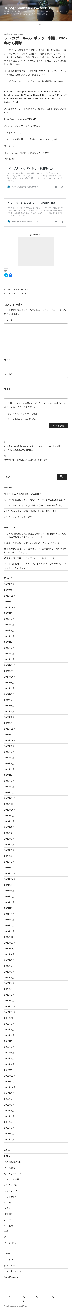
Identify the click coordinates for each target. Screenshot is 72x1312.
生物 (6, 1231)
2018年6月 (9, 1110)
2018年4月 (9, 1122)
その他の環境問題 (12, 1162)
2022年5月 (9, 839)
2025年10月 (10, 607)
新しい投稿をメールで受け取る (22, 419)
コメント (8, 320)
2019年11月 (10, 1012)
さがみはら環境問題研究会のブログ (27, 8)
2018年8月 (9, 1099)
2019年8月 (9, 1029)
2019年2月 (9, 1064)
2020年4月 (9, 983)
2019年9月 (9, 1024)
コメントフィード (12, 1271)
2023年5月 (9, 769)
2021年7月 (9, 896)
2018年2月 (9, 1133)
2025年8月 (9, 619)
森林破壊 (8, 1225)
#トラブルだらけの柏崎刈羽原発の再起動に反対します (30, 511)
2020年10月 (10, 948)
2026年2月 (9, 590)
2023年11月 (10, 735)
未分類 (7, 1220)
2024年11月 (10, 671)
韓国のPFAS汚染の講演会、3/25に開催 (23, 494)
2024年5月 (9, 700)
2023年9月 (9, 746)
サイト (7, 389)
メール (8, 374)
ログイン (8, 1260)
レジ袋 (7, 1202)
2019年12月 (10, 1006)
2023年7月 (9, 758)
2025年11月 (10, 602)
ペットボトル (31, 289)
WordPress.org (11, 1277)
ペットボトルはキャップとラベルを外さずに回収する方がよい (34, 564)
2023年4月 (9, 775)
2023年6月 (9, 763)
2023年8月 (9, 752)
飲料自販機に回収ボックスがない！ (21, 558)
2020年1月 (9, 1001)
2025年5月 (9, 636)
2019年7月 (9, 1035)
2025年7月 (9, 625)
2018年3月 (9, 1128)
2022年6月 (9, 833)
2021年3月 (9, 920)
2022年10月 (10, 810)
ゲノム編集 (9, 1168)
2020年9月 (9, 954)
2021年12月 (10, 868)
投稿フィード (10, 1265)
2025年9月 (9, 613)
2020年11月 (10, 943)
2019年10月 (10, 1018)
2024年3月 (9, 711)
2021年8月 (9, 891)
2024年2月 (9, 717)
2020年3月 (9, 989)
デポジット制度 (12, 289)
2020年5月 (9, 977)
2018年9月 (9, 1093)
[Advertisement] (36, 251)
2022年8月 (9, 821)
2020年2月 (9, 995)
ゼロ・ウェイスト (12, 1173)
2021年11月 (10, 873)
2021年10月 (10, 879)
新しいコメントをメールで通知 (22, 413)
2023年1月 (9, 792)
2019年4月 (9, 1053)
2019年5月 (9, 1047)
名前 (7, 360)
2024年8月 (9, 682)
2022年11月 (10, 804)
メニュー (36, 24)
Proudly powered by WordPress (15, 1306)
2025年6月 (9, 630)
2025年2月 (9, 654)
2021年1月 (9, 931)
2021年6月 (9, 902)
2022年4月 (9, 844)
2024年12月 (10, 665)
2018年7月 (9, 1105)
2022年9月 (9, 815)
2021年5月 (9, 908)
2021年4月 (9, 914)
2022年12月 (10, 798)
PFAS (7, 1156)
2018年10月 (10, 1087)
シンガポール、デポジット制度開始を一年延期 (26, 153)
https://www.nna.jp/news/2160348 (20, 119)
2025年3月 (9, 648)
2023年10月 (10, 740)
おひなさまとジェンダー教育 (18, 517)
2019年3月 (9, 1058)
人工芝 (7, 1208)
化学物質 (8, 1214)
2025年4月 (9, 642)
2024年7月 (9, 688)
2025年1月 (9, 659)
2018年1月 (9, 1139)
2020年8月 (9, 960)
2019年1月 (9, 1070)
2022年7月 (9, 827)
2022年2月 (9, 856)
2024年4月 (9, 706)
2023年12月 (10, 729)
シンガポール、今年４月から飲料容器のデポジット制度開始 (33, 505)
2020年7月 (9, 966)
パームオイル (10, 1185)
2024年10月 (10, 677)
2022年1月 (9, 862)
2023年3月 (9, 781)
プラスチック (22, 289)
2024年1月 (9, 723)
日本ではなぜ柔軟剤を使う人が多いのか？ (24, 543)
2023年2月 (9, 787)
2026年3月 (9, 584)
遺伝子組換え (10, 1243)
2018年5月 (9, 1116)
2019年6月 (9, 1041)
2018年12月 (10, 1076)
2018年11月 (10, 1081)
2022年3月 (9, 850)
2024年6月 (9, 694)
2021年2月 (9, 925)
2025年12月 (10, 596)
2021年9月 (9, 885)
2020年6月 (9, 972)
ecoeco (20, 34)
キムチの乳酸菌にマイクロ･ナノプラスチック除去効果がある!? (34, 500)
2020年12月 (10, 937)
